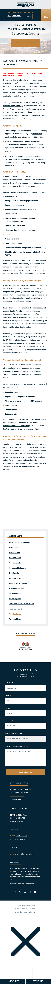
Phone (8, 708)
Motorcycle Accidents (18, 578)
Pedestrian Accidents (18, 583)
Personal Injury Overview (19, 542)
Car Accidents (15, 563)
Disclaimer (32, 908)
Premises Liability (16, 588)
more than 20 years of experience (26, 156)
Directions (17, 799)
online (25, 115)
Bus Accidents (15, 558)
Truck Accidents (16, 609)
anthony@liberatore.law (24, 854)
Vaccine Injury (15, 614)
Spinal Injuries (15, 599)
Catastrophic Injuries (17, 568)
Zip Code (9, 720)
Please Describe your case (16, 746)
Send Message (25, 772)
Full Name (10, 683)
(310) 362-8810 (19, 839)
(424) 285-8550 (14, 15)
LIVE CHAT (13, 981)
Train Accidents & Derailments (21, 604)
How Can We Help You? (14, 733)
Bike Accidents (15, 547)
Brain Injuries (14, 553)
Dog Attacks (14, 573)
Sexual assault (15, 593)
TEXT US (38, 981)
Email (8, 695)
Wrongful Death (15, 619)
